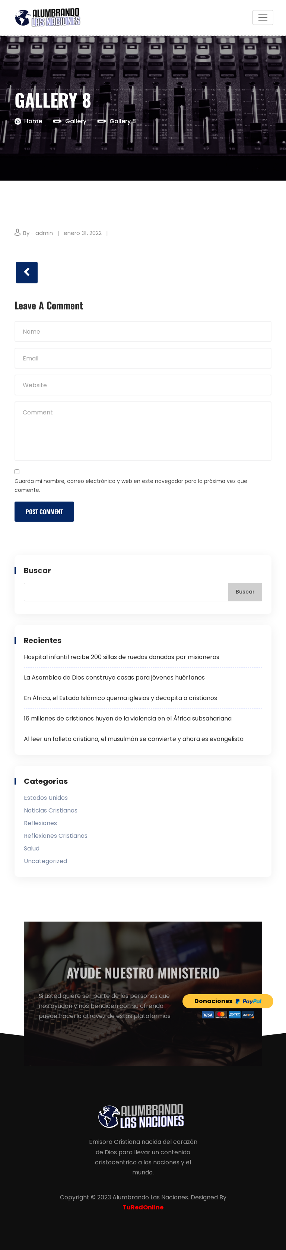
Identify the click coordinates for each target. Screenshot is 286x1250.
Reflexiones (40, 823)
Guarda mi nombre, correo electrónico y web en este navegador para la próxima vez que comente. (131, 485)
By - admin (38, 233)
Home (33, 121)
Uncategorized (45, 861)
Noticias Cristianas (50, 810)
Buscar (37, 570)
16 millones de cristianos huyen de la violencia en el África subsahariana (128, 718)
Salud (31, 848)
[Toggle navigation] (262, 17)
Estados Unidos (46, 797)
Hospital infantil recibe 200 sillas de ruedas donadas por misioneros (121, 657)
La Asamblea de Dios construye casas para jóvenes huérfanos (114, 677)
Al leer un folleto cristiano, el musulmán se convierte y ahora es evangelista (134, 739)
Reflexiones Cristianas (56, 835)
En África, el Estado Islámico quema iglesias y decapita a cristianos (120, 698)
